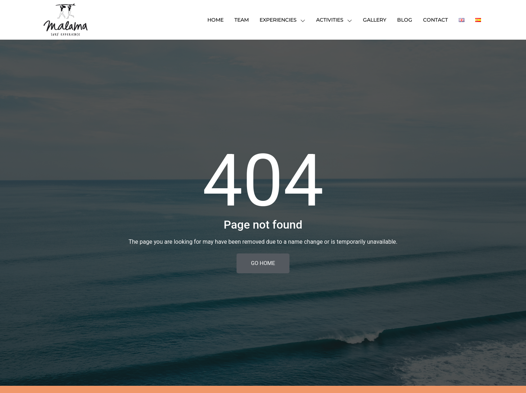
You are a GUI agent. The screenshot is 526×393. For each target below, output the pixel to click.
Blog (404, 20)
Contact (435, 20)
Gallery (374, 20)
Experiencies (282, 20)
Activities (334, 20)
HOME (215, 20)
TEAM (241, 20)
